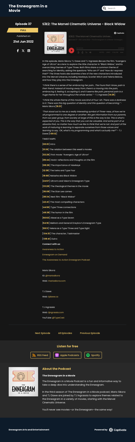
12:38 (46, 170)
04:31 (47, 233)
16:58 (46, 175)
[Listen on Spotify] (93, 355)
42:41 (46, 202)
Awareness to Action (53, 249)
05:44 (46, 159)
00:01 (46, 144)
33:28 (46, 186)
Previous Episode (90, 333)
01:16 (45, 149)
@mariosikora (52, 275)
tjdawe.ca (53, 296)
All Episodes (65, 333)
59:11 (45, 228)
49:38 (46, 212)
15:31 (58, 106)
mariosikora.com (57, 280)
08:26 (46, 165)
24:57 (46, 180)
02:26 (46, 154)
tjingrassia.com (56, 312)
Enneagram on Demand (55, 254)
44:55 (46, 207)
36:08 (46, 191)
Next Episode (42, 333)
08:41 (47, 238)
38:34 (46, 196)
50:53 (46, 217)
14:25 (111, 94)
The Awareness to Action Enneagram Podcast (66, 259)
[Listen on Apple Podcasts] (67, 355)
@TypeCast (58, 317)
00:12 (53, 133)
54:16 (46, 223)
